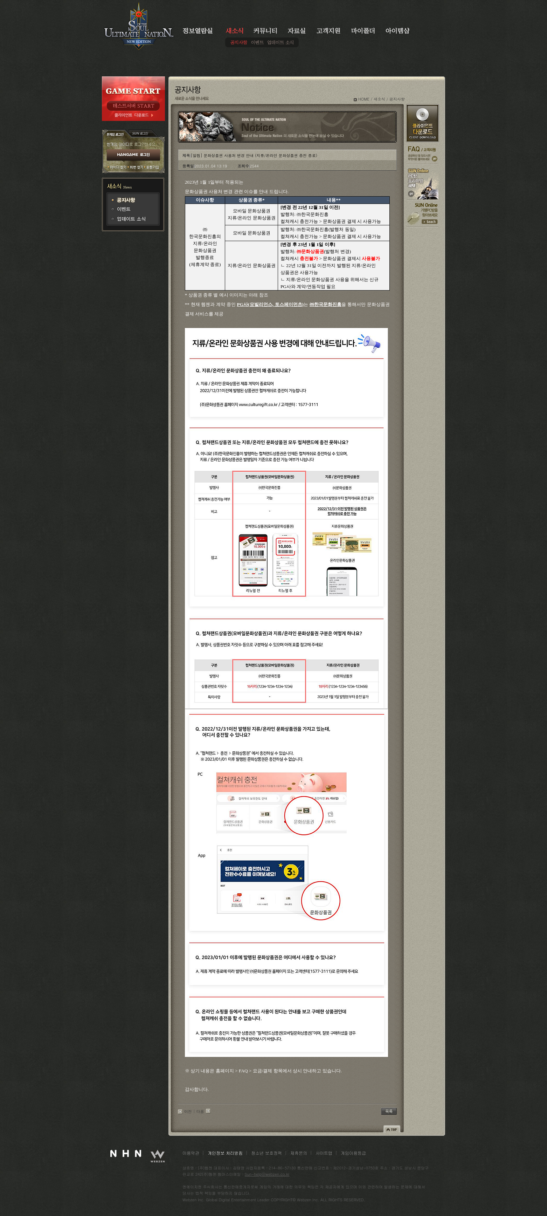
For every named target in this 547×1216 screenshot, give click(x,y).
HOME (363, 99)
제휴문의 (298, 1153)
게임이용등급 (353, 1153)
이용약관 (190, 1153)
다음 (200, 1111)
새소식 (379, 99)
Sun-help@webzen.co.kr (267, 1174)
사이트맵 (324, 1153)
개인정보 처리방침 (225, 1153)
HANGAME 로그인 (133, 155)
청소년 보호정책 (266, 1153)
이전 (188, 1111)
